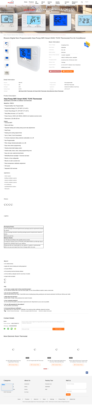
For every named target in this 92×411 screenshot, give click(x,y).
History (25, 386)
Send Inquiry (58, 329)
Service (25, 389)
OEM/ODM (47, 386)
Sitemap (52, 399)
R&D (46, 389)
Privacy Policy (62, 399)
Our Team (26, 392)
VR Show (36, 2)
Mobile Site (72, 399)
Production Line (48, 384)
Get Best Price (55, 71)
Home (25, 2)
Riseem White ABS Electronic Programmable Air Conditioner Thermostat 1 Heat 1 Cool (78, 361)
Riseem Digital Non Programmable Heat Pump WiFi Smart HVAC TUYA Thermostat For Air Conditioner (45, 34)
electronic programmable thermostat (29, 311)
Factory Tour (50, 2)
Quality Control (58, 2)
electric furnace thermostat (13, 311)
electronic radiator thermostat (45, 311)
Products (31, 2)
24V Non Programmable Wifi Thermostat (35, 360)
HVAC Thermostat (7, 392)
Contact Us (67, 2)
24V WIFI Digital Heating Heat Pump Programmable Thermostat (13, 361)
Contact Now (67, 71)
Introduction (26, 384)
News (44, 399)
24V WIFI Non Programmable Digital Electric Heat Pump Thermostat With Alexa (57, 361)
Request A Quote (74, 2)
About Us (43, 2)
